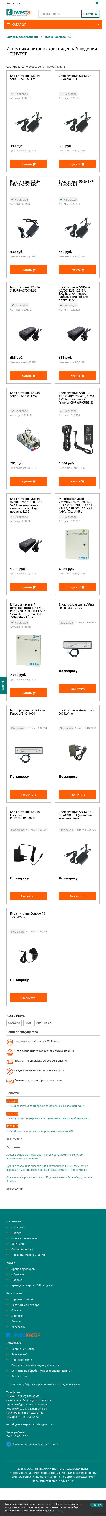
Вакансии (17, 1271)
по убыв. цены (56, 66)
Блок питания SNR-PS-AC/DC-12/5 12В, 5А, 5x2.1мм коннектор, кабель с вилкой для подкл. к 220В (74, 300)
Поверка (17, 1307)
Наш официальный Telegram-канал (32, 1472)
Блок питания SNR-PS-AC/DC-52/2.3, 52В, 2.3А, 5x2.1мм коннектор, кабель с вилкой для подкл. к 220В (26, 517)
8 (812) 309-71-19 (40, 1428)
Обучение (17, 1302)
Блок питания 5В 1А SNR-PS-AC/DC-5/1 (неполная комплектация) (76, 837)
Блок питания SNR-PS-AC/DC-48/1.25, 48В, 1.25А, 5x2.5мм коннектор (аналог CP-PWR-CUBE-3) (77, 407)
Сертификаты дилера (25, 1332)
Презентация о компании (28, 1282)
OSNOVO (14, 1050)
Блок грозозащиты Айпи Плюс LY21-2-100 (76, 621)
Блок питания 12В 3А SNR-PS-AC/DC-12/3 (25, 295)
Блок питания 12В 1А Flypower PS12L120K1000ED (25, 837)
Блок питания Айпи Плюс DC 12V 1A (77, 730)
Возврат (16, 1349)
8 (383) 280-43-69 (36, 1436)
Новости (16, 1260)
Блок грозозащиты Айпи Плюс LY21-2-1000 (27, 730)
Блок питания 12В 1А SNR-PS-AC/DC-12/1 (25, 77)
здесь (59, 1510)
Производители (21, 1387)
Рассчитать (77, 707)
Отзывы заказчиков (24, 1266)
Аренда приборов (23, 1296)
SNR (28, 1050)
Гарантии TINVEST (23, 1327)
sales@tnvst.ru (45, 1452)
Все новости (14, 1166)
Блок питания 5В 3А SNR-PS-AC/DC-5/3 (76, 186)
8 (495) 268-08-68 (28, 1424)
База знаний (19, 1382)
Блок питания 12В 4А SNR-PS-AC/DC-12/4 (25, 404)
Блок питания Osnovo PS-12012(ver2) (28, 940)
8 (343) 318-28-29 (36, 1432)
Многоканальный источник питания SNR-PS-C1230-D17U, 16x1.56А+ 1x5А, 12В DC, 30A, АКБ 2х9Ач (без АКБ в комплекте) (28, 626)
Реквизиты (18, 1354)
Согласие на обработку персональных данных (41, 1398)
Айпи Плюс (43, 1050)
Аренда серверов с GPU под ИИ (32, 1313)
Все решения (14, 1216)
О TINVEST (18, 1255)
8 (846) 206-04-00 (29, 1444)
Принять (97, 1505)
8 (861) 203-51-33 (33, 1440)
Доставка (17, 1343)
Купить (28, 167)
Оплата (16, 1338)
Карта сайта (19, 1404)
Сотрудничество (22, 1277)
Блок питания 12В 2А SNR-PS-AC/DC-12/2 (25, 186)
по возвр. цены (34, 66)
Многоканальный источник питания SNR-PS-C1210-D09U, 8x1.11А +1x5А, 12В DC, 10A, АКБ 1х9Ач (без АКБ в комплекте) (76, 517)
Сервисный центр (23, 1376)
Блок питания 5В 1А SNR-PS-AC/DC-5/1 (76, 77)
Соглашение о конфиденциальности (35, 1393)
